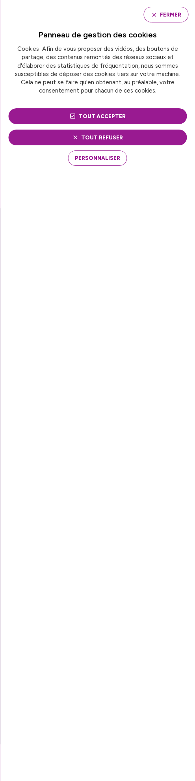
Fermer (170, 14)
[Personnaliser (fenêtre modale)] (97, 157)
